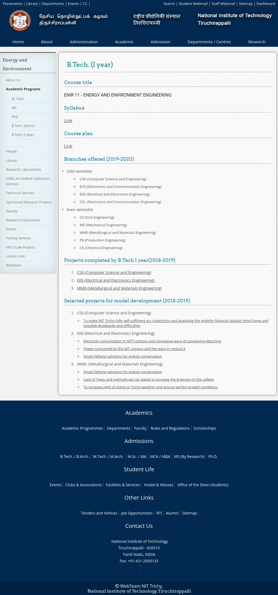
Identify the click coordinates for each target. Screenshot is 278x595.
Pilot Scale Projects (20, 247)
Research (257, 41)
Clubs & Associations (83, 484)
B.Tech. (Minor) (23, 125)
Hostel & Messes (158, 484)
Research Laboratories (23, 169)
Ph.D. (213, 456)
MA (143, 456)
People (11, 151)
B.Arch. (83, 456)
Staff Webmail (223, 3)
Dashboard (266, 3)
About (46, 41)
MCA (154, 456)
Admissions (139, 441)
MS (14, 107)
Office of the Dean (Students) (202, 484)
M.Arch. (117, 456)
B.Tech (66, 456)
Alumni (172, 513)
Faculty (140, 428)
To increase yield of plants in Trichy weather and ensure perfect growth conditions (151, 387)
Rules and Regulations (170, 428)
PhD (15, 116)
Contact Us (139, 525)
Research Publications (23, 220)
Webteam (13, 265)
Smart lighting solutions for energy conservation (123, 356)
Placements (12, 3)
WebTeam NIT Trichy (141, 586)
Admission (160, 41)
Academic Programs (23, 88)
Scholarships (205, 428)
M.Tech (99, 456)
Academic (124, 41)
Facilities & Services (123, 484)
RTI (159, 513)
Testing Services (18, 237)
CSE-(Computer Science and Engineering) (114, 272)
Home (18, 41)
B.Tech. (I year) (23, 134)
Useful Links (15, 256)
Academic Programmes (82, 428)
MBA (166, 456)
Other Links (138, 497)
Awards (11, 211)
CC (85, 3)
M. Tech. (18, 98)
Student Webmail (193, 3)
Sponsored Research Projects (29, 202)
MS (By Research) (189, 456)
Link (68, 120)
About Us (13, 80)
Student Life (139, 469)
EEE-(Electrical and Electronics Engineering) (116, 280)
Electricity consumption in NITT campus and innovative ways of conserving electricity (153, 341)
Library (32, 3)
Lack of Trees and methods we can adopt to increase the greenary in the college (149, 379)
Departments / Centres (209, 41)
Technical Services (20, 192)
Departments (53, 3)
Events (73, 3)
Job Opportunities (136, 513)
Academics (138, 412)
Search (169, 3)
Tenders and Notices (99, 513)
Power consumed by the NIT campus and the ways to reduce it (135, 348)
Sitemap (246, 3)
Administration (84, 41)
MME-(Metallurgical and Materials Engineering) (119, 288)
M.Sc (132, 456)
